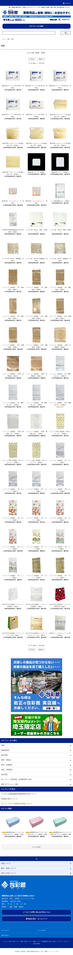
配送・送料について (26, 941)
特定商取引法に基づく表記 (49, 941)
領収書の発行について (9, 799)
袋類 (8, 39)
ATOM (38, 943)
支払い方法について (14, 941)
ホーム (4, 39)
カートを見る (41, 930)
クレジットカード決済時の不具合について (16, 804)
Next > (41, 59)
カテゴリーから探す (36, 26)
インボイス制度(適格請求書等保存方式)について (18, 794)
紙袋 (12, 39)
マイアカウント (5, 930)
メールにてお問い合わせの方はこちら (36, 912)
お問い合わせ (5, 935)
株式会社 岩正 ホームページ (36, 919)
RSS (34, 943)
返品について (36, 941)
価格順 (37, 53)
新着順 (43, 53)
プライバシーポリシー (63, 941)
